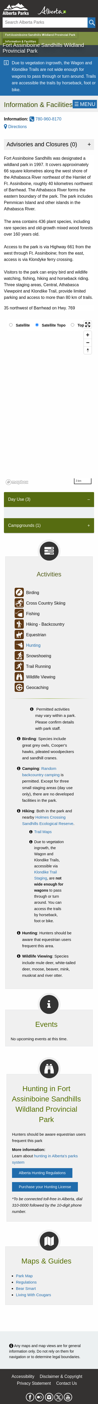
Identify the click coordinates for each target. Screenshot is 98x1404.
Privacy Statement (34, 1383)
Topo (82, 325)
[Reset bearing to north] (87, 350)
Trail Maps (43, 832)
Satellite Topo (54, 325)
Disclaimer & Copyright (61, 1376)
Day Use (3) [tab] (19, 499)
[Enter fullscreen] (87, 324)
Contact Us (66, 1383)
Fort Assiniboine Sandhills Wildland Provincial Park (40, 35)
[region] (49, 402)
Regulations (26, 1282)
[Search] (45, 22)
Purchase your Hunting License (45, 1187)
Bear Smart (26, 1288)
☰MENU (84, 104)
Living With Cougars (33, 1295)
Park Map (24, 1276)
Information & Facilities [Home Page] (20, 41)
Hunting (33, 645)
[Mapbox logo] (16, 482)
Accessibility (22, 1376)
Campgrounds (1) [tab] (24, 525)
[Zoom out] (87, 342)
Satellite (23, 325)
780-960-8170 (45, 119)
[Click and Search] (91, 22)
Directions (15, 126)
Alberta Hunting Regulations (42, 1173)
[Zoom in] (87, 335)
